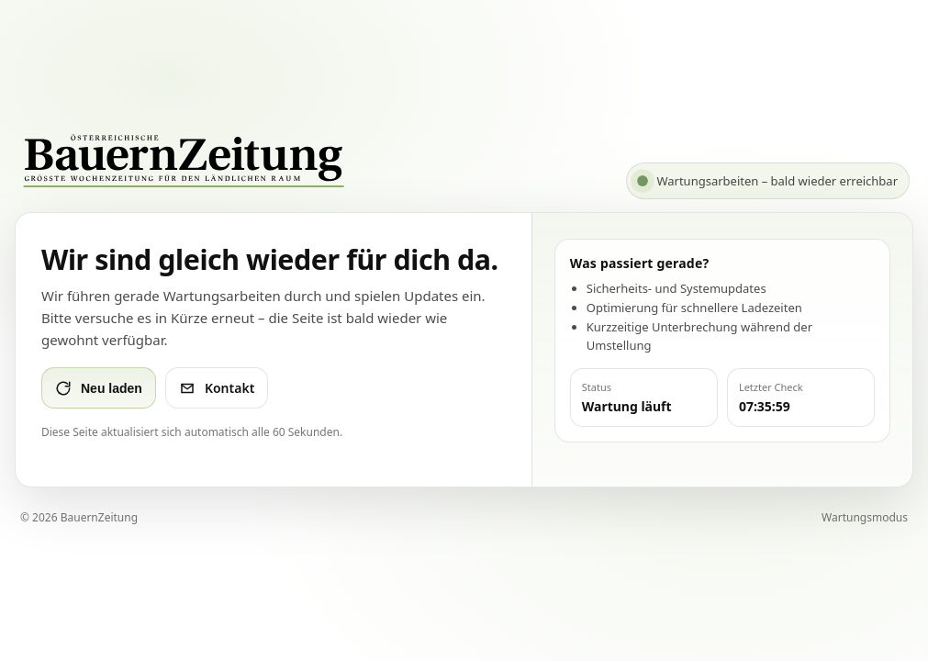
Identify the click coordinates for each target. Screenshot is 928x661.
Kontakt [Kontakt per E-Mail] (216, 388)
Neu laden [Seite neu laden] (98, 388)
